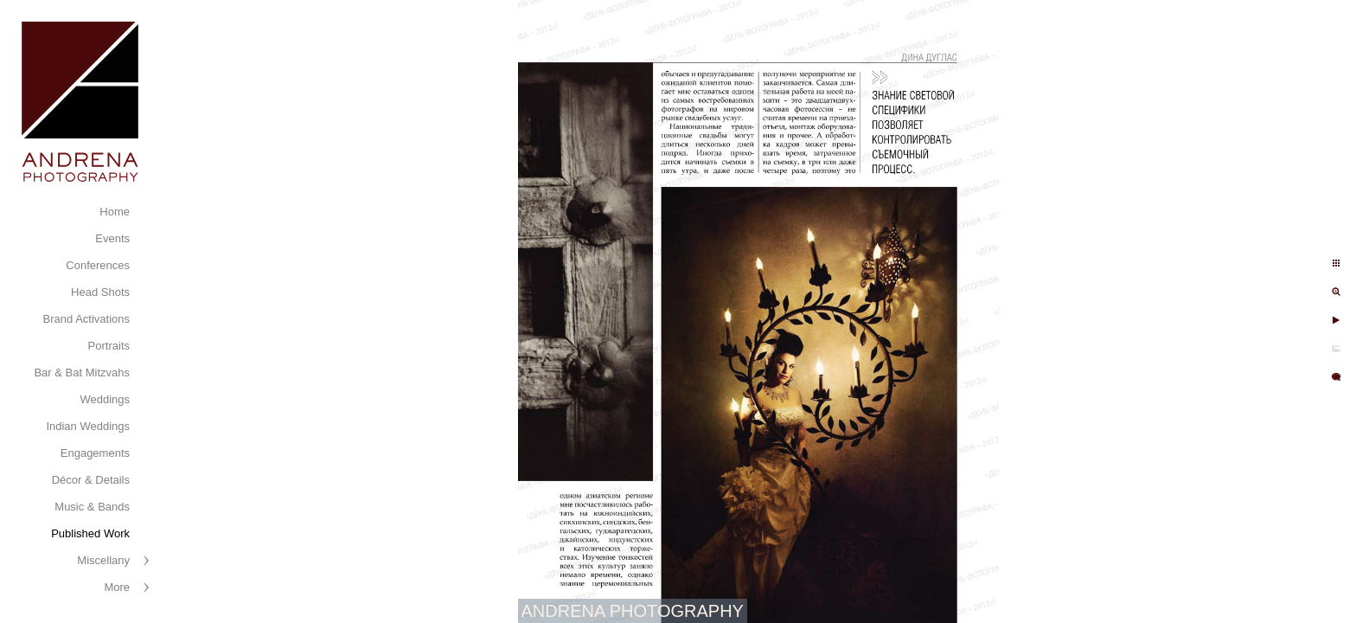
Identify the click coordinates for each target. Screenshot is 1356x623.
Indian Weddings (88, 426)
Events (112, 238)
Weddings (105, 399)
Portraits (109, 345)
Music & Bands (92, 506)
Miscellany (103, 560)
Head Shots (100, 292)
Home (114, 211)
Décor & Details (91, 479)
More (117, 587)
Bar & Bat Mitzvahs (82, 372)
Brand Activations (86, 318)
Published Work (90, 533)
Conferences (98, 265)
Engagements (95, 452)
